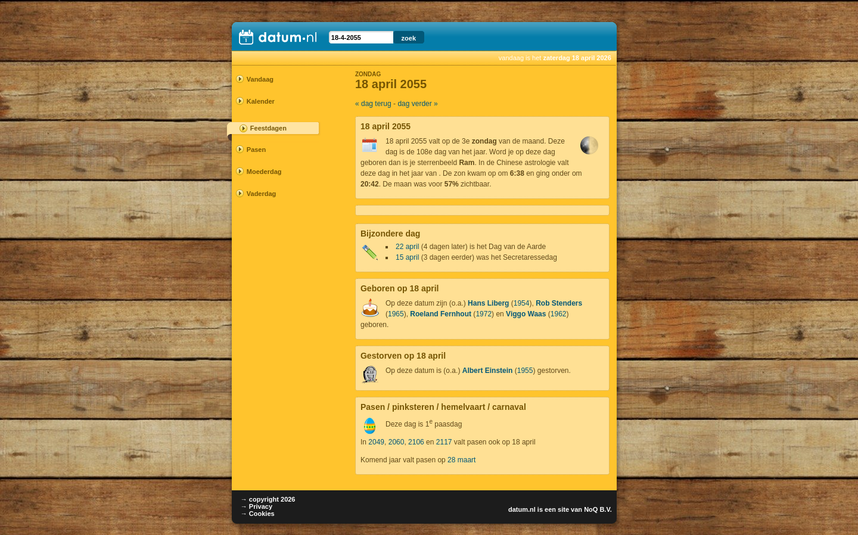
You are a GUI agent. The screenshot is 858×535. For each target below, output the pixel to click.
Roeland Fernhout (440, 314)
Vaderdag (261, 193)
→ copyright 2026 (268, 499)
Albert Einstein (487, 370)
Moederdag (264, 171)
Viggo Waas (526, 314)
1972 (483, 314)
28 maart (461, 460)
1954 (522, 303)
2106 (416, 442)
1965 (396, 314)
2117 (444, 442)
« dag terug (373, 103)
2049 (376, 442)
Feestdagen (268, 128)
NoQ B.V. (598, 509)
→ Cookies (258, 513)
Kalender (261, 101)
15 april (407, 257)
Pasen (256, 149)
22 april (407, 246)
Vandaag (260, 79)
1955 (525, 370)
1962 (559, 314)
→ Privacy (256, 506)
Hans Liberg (488, 303)
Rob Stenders (559, 303)
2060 (396, 442)
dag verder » (417, 103)
